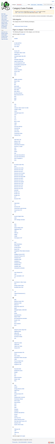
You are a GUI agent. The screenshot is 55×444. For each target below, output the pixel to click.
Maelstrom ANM (17, 303)
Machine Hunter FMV (19, 301)
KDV (15, 283)
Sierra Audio (17, 400)
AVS (15, 74)
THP (15, 430)
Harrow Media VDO (18, 227)
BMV (15, 98)
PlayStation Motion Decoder (20, 357)
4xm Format (17, 44)
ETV (15, 197)
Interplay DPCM (17, 262)
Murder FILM (17, 320)
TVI (15, 434)
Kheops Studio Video (19, 285)
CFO (15, 114)
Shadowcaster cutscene (19, 397)
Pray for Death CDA (18, 361)
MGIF (15, 308)
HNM (15, 231)
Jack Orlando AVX (18, 272)
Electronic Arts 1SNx (18, 168)
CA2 (15, 106)
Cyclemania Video (18, 133)
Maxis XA (16, 304)
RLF (15, 375)
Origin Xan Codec (18, 346)
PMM (15, 359)
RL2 (15, 374)
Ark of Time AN (17, 66)
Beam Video (17, 81)
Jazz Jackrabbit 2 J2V (19, 275)
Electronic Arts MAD (18, 174)
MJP (15, 311)
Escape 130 (17, 195)
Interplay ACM (17, 257)
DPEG (15, 151)
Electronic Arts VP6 (18, 188)
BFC (15, 82)
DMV (15, 149)
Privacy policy (15, 442)
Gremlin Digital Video (19, 216)
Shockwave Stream (18, 399)
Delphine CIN (17, 143)
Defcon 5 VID (17, 141)
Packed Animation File (19, 352)
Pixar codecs (17, 355)
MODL (15, 313)
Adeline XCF (17, 54)
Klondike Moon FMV (18, 287)
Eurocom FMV (17, 198)
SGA (15, 395)
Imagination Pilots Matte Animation (22, 251)
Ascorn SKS (17, 71)
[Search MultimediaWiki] (48, 4)
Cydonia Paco (17, 135)
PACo (15, 354)
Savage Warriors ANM (19, 388)
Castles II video (17, 109)
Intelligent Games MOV (19, 254)
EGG (15, 166)
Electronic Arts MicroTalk (19, 176)
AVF (15, 73)
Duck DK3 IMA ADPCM (19, 155)
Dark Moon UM (17, 139)
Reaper (16, 372)
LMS (15, 295)
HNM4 (15, 234)
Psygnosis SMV (17, 362)
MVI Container (17, 323)
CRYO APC (16, 131)
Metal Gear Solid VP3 (19, 306)
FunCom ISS (17, 206)
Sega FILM (16, 390)
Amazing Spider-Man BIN (20, 56)
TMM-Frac (16, 432)
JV (14, 277)
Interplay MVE (17, 264)
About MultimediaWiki (22, 442)
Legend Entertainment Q (19, 293)
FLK (15, 205)
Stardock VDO (17, 422)
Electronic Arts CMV (18, 169)
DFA (15, 148)
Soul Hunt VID (17, 417)
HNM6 (15, 236)
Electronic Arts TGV (18, 185)
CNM (15, 123)
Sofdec (15, 416)
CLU (15, 119)
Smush (15, 414)
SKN (15, 405)
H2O (15, 224)
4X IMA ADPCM (17, 43)
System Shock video (18, 424)
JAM (15, 274)
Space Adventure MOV (19, 419)
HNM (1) (16, 232)
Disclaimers (30, 442)
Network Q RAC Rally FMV (20, 329)
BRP (15, 99)
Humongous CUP (18, 237)
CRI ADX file (17, 128)
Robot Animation (18, 377)
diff (16, 12)
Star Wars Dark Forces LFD (20, 421)
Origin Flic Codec (18, 342)
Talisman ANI (17, 429)
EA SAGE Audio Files (19, 164)
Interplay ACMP (17, 259)
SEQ (15, 392)
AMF (15, 57)
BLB (15, 96)
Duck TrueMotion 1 (18, 158)
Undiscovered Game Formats (20, 26)
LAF (15, 291)
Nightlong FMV (17, 331)
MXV (15, 325)
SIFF (15, 404)
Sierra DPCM (17, 402)
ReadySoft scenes (18, 370)
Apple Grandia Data (18, 61)
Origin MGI (16, 344)
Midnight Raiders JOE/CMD (20, 309)
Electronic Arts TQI (18, 186)
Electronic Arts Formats (19, 173)
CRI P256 (16, 130)
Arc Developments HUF (19, 63)
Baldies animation (18, 79)
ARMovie (16, 68)
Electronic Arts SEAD (19, 181)
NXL (15, 338)
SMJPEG (16, 411)
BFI (15, 84)
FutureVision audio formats (20, 208)
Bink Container (17, 88)
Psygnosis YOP (17, 364)
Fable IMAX (16, 203)
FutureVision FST (18, 210)
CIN (15, 118)
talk (34, 11)
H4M (15, 226)
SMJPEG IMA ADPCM (19, 412)
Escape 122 (17, 191)
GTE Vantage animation (19, 219)
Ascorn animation (18, 69)
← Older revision (20, 12)
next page (22, 34)
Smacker (16, 409)
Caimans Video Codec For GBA (21, 107)
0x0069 (16, 38)
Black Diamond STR (18, 94)
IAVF (15, 242)
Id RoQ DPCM (17, 247)
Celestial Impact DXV (19, 113)
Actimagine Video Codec (19, 52)
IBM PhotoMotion (18, 244)
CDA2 (15, 111)
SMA (15, 407)
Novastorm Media (18, 336)
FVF (15, 211)
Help (53, 7)
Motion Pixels (17, 316)
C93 (15, 104)
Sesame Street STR (18, 393)
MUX (15, 321)
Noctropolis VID (17, 334)
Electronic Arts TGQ (18, 183)
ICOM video (17, 245)
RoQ (15, 380)
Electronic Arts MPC (18, 178)
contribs (37, 11)
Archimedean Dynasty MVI (20, 64)
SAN (15, 385)
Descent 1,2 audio (18, 146)
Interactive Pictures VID (19, 256)
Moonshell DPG (17, 315)
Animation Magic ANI (19, 59)
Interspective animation (19, 268)
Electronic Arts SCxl (18, 180)
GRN (15, 218)
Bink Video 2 (17, 91)
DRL (15, 153)
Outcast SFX (17, 348)
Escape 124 (17, 193)
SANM (15, 387)
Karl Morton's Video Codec (20, 282)
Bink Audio (16, 86)
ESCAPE (16, 190)
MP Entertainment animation (20, 318)
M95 (15, 299)
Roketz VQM (17, 379)
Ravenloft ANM (17, 368)
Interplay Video (17, 266)
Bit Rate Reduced (18, 93)
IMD (15, 252)
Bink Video (16, 89)
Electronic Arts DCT (18, 171)
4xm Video (16, 46)
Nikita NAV (16, 333)
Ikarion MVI (16, 249)
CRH (15, 124)
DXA (15, 160)
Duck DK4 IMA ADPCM (19, 156)
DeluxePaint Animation (19, 144)
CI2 (15, 116)
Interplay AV (17, 261)
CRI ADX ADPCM (18, 126)
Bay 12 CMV (17, 121)
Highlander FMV (17, 229)
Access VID (16, 51)
